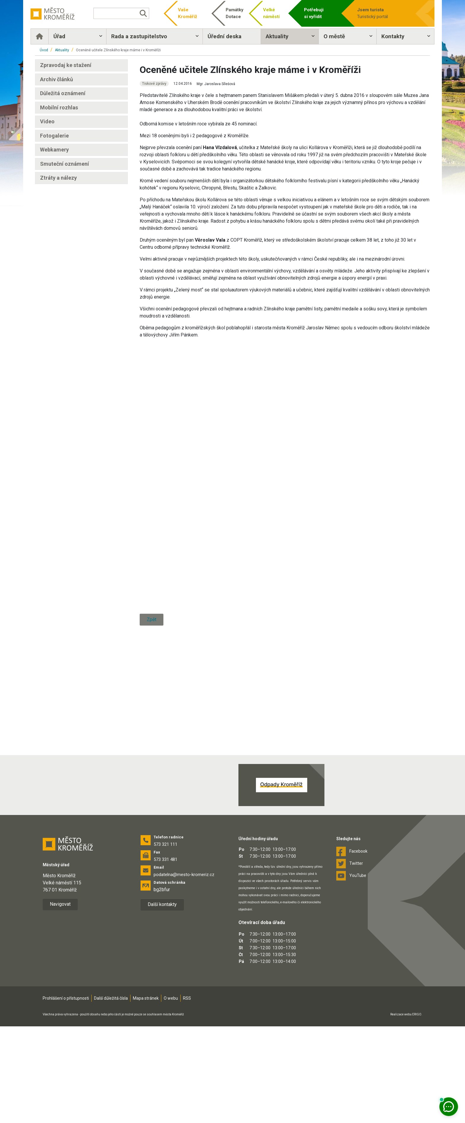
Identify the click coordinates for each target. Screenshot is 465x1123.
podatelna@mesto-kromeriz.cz (184, 971)
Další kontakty (162, 1001)
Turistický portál (379, 13)
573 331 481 (165, 956)
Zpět (151, 813)
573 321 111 (165, 941)
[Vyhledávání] (124, 13)
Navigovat (60, 1001)
